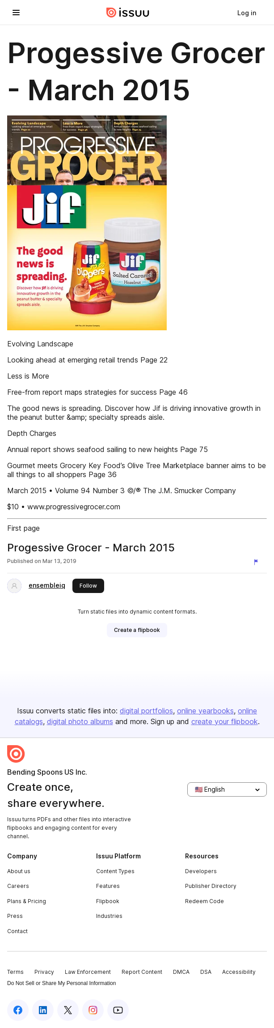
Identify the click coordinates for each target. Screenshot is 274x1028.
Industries (109, 916)
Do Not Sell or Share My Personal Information (61, 983)
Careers (18, 886)
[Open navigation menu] (16, 12)
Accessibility (239, 971)
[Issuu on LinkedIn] (43, 1010)
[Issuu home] (128, 12)
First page (23, 528)
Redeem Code (204, 901)
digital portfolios (146, 710)
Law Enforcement (88, 971)
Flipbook (107, 901)
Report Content (142, 971)
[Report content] (258, 562)
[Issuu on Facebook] (18, 1010)
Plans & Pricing (26, 901)
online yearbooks (205, 710)
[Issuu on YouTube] (118, 1010)
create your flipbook (224, 721)
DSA (205, 971)
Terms (15, 971)
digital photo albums (80, 721)
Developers (201, 871)
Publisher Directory (210, 886)
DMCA (181, 971)
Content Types (115, 871)
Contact (17, 931)
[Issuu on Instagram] (93, 1010)
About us (18, 871)
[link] (246, 12)
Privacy (44, 971)
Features (108, 886)
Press (15, 916)
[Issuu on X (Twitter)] (68, 1010)
